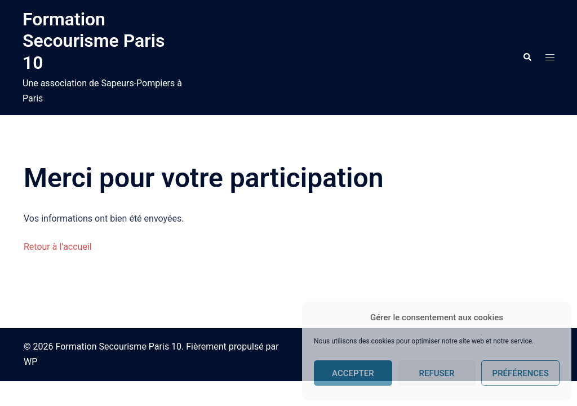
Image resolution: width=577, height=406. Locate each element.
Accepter (353, 373)
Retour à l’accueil (58, 246)
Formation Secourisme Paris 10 (94, 40)
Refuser (436, 373)
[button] (526, 57)
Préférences (520, 373)
